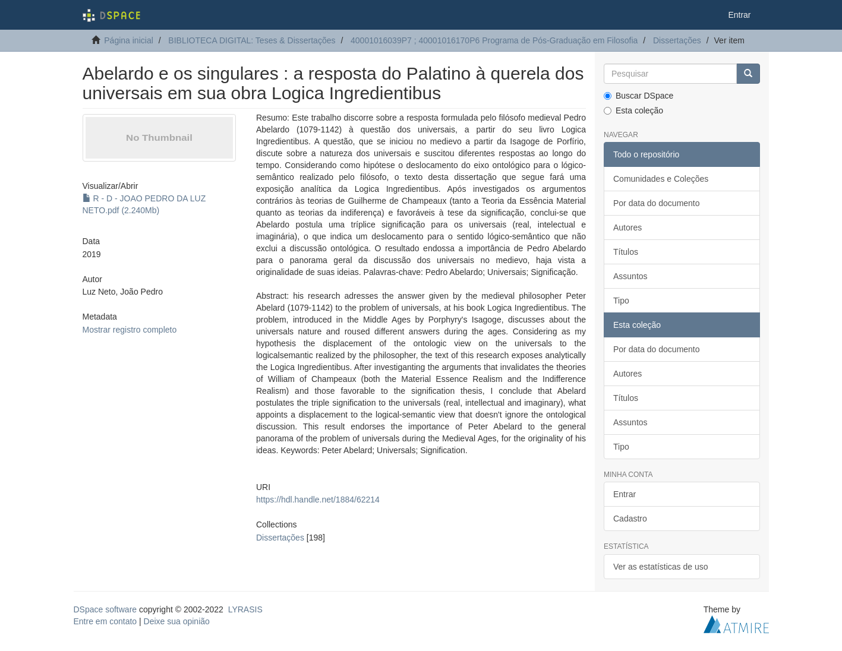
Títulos (625, 252)
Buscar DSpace (638, 95)
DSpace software (105, 609)
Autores (627, 227)
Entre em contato (105, 621)
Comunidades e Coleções (660, 179)
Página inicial (128, 40)
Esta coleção (633, 110)
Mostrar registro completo (130, 329)
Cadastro (630, 518)
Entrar (624, 494)
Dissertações (677, 40)
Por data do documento (656, 203)
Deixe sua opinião (177, 621)
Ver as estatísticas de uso (660, 566)
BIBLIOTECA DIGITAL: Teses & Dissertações (251, 40)
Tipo (621, 300)
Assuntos (630, 276)
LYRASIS (245, 609)
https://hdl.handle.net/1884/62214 (318, 499)
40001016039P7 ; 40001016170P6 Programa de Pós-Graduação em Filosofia (494, 40)
